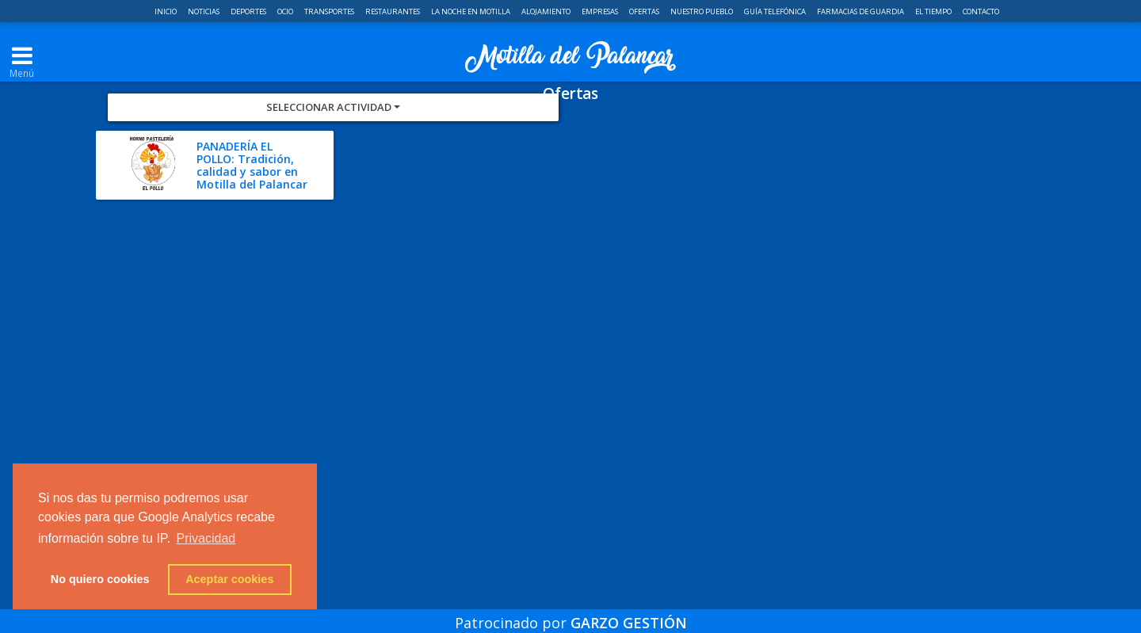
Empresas (601, 11)
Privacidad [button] (206, 538)
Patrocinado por (571, 612)
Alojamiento (546, 11)
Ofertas (645, 11)
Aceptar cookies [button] (229, 579)
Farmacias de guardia (861, 11)
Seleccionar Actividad (333, 163)
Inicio (166, 11)
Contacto (981, 11)
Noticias (204, 11)
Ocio (286, 11)
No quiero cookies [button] (100, 579)
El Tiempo (934, 11)
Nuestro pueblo (702, 11)
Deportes (249, 11)
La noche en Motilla (471, 11)
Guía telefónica (775, 11)
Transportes (330, 11)
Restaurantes (393, 11)
